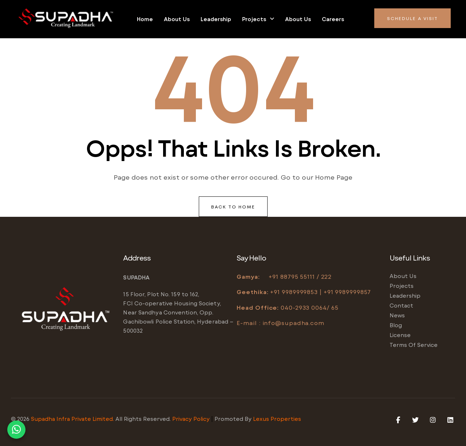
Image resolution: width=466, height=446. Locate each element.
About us (177, 19)
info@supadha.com (293, 322)
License (400, 335)
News (397, 315)
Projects (258, 19)
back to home (233, 206)
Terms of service (414, 344)
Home (145, 19)
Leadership (216, 19)
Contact (401, 305)
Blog (396, 325)
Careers (333, 19)
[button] (258, 19)
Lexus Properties (277, 418)
